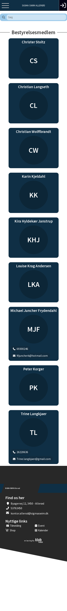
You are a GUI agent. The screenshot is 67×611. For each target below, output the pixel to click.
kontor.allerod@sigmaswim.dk (29, 513)
